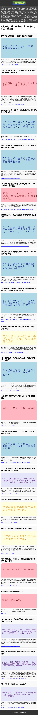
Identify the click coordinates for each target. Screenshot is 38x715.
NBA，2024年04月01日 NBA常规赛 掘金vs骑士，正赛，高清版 (15, 282)
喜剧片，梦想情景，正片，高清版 (9, 522)
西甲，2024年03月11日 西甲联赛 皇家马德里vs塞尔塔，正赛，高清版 (17, 209)
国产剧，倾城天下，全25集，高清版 (27, 20)
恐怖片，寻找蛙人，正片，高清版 (18, 15)
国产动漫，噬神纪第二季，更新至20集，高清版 (12, 352)
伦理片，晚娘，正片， (6, 613)
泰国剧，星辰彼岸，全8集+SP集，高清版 (10, 178)
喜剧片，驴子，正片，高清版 (8, 425)
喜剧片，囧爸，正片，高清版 (26, 12)
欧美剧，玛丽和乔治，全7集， (19, 7)
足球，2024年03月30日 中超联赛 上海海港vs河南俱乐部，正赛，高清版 (17, 139)
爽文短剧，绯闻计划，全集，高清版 (9, 585)
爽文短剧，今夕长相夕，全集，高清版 (10, 390)
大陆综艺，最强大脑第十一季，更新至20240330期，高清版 (14, 678)
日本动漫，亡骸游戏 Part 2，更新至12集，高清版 (12, 104)
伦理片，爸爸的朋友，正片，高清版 (9, 64)
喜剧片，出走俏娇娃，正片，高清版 (9, 493)
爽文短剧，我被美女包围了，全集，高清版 (22, 9)
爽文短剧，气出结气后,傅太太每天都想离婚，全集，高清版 (19, 21)
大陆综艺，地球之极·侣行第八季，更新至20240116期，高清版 (15, 462)
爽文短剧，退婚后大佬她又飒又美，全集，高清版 (12, 707)
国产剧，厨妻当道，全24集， (8, 553)
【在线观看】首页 (6, 7)
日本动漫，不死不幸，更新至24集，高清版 (22, 16)
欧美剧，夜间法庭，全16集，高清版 (16, 8)
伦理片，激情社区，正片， (20, 19)
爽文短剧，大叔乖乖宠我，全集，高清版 (10, 646)
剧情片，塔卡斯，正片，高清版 (26, 11)
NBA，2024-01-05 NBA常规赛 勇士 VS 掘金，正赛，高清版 (15, 246)
